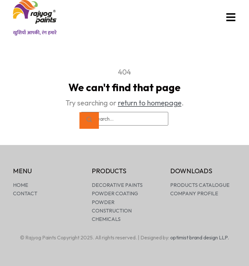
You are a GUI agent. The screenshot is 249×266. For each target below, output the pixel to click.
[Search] (89, 120)
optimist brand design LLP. (199, 237)
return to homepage (150, 102)
